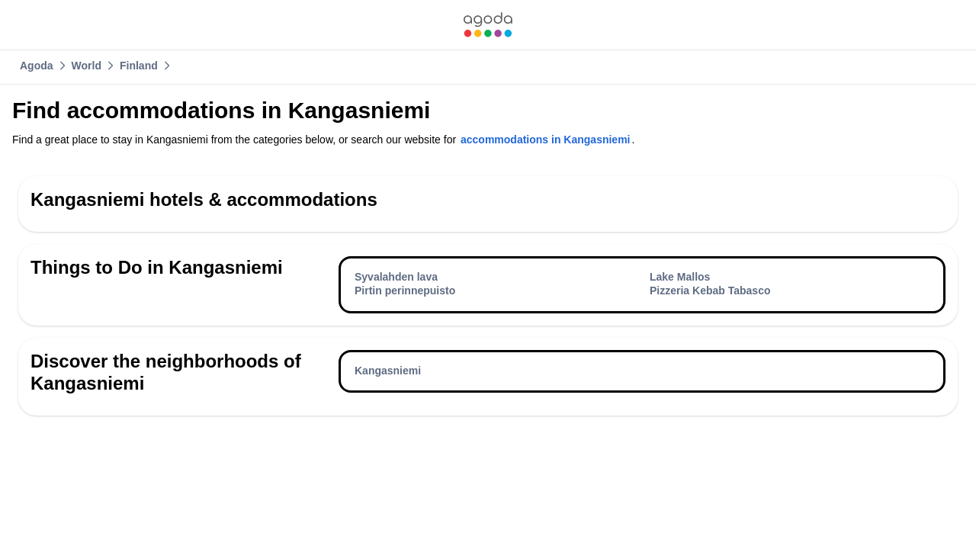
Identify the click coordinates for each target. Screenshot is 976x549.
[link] (488, 24)
